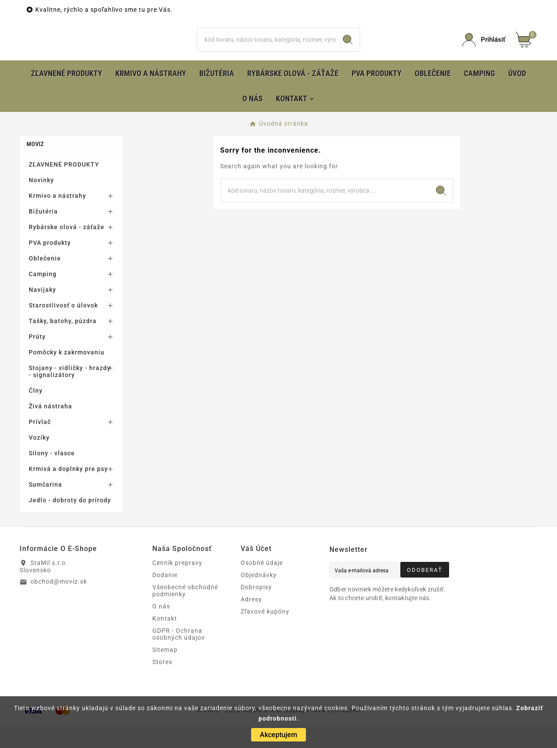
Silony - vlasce (52, 475)
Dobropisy (256, 609)
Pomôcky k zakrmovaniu (66, 374)
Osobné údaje (262, 584)
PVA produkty (50, 264)
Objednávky (259, 597)
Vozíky (39, 459)
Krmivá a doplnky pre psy (68, 491)
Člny (36, 412)
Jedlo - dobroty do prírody (70, 522)
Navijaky (42, 311)
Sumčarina (45, 506)
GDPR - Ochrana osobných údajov (178, 656)
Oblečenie (45, 280)
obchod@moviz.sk (58, 603)
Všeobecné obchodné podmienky (185, 613)
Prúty (37, 358)
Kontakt (164, 640)
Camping (43, 296)
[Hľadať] (267, 51)
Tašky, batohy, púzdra (63, 343)
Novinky (41, 202)
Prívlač (40, 444)
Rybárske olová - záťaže (66, 249)
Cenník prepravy (177, 584)
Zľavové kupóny (265, 633)
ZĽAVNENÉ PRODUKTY (64, 186)
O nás (161, 628)
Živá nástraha (50, 428)
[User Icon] (483, 51)
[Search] (347, 51)
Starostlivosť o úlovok (63, 327)
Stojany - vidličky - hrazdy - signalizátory (70, 394)
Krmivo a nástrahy (57, 217)
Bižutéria (43, 233)
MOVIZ (35, 166)
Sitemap (165, 671)
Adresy (251, 621)
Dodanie (165, 597)
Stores (162, 684)
